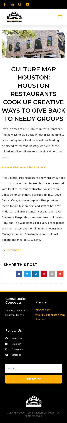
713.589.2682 (43, 310)
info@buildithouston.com (50, 314)
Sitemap (40, 319)
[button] (60, 16)
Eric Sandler (13, 250)
